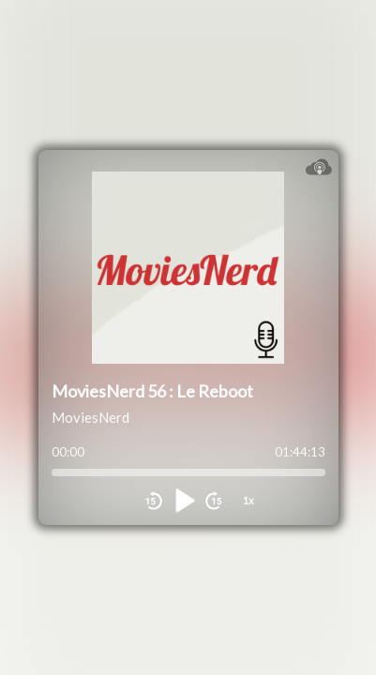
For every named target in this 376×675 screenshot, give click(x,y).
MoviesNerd (90, 417)
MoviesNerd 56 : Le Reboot (152, 391)
